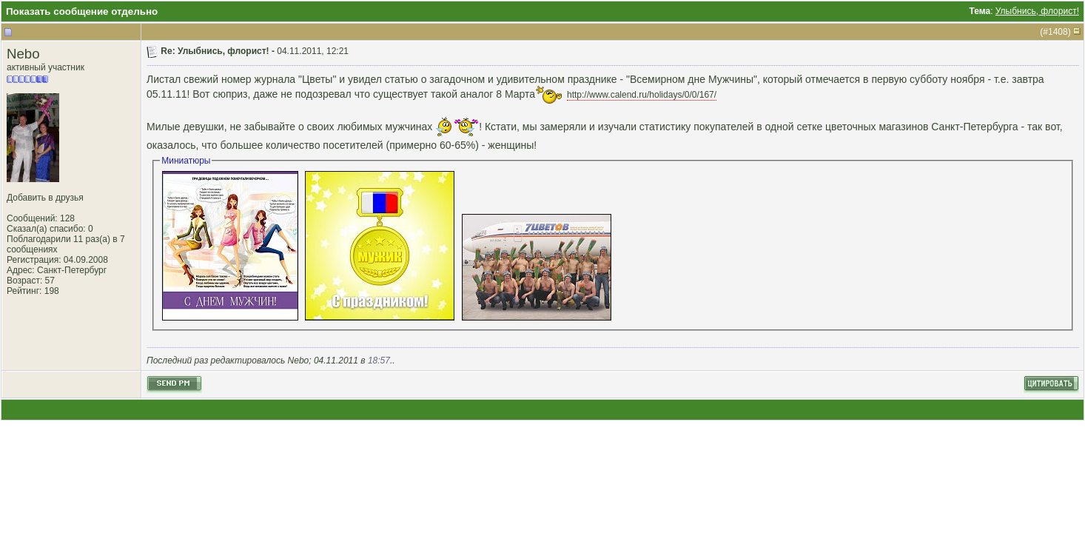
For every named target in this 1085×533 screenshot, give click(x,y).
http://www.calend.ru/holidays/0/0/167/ (641, 95)
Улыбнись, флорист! (1037, 11)
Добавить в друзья (45, 197)
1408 (1058, 32)
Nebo (23, 53)
